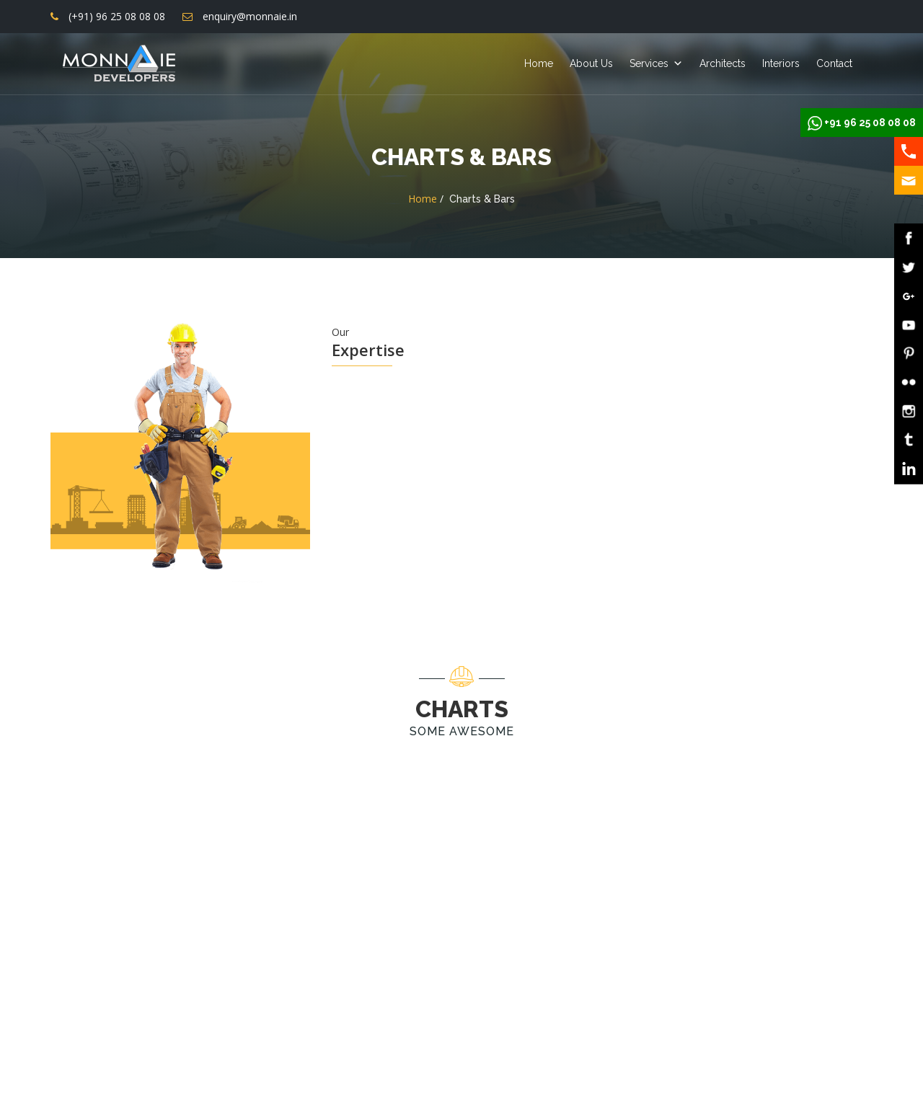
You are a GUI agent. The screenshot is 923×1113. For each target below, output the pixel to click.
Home (538, 63)
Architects (722, 63)
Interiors (781, 63)
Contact (834, 63)
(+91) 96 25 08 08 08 (117, 16)
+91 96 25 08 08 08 (870, 122)
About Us (591, 63)
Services (649, 63)
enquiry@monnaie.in (250, 16)
